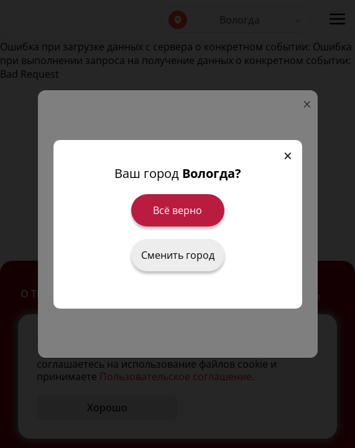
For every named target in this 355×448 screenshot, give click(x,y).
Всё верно (177, 210)
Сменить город (177, 255)
